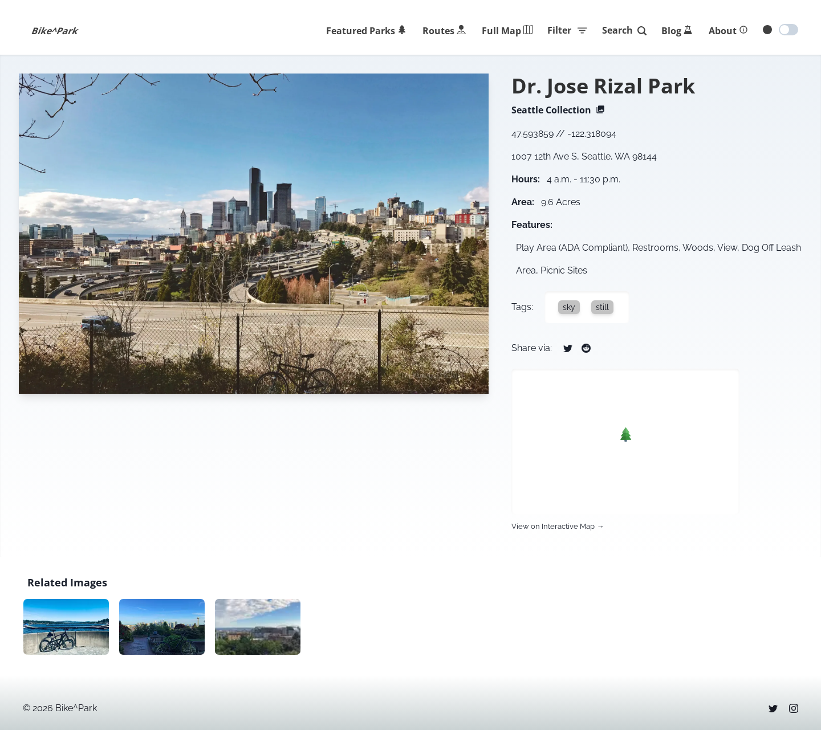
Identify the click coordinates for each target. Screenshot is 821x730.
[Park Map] (507, 30)
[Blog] (677, 30)
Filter (567, 30)
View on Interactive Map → (557, 526)
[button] (626, 434)
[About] (728, 30)
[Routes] (444, 30)
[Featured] (366, 30)
